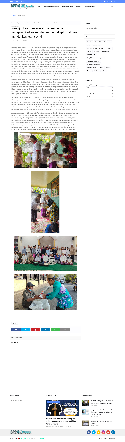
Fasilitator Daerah (92, 48)
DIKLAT (89, 45)
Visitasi (108, 67)
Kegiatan (19, 23)
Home (11, 1)
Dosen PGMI (96, 45)
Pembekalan (105, 51)
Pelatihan (96, 51)
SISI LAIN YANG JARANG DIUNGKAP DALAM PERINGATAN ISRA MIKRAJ (102, 402)
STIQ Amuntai (44, 439)
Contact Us (112, 438)
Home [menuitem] (39, 7)
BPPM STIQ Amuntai (53, 426)
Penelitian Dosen (91, 54)
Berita (109, 42)
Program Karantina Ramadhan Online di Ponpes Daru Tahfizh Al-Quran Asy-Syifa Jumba (103, 412)
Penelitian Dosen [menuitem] (67, 7)
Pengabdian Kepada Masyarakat (95, 58)
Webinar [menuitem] (78, 7)
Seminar (101, 67)
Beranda (13, 23)
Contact (22, 1)
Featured (101, 48)
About (16, 1)
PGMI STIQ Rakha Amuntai (94, 64)
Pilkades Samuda (91, 67)
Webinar (89, 71)
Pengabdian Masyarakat (93, 61)
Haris (14, 41)
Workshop (97, 71)
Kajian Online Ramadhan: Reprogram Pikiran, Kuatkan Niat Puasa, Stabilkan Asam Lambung (61, 421)
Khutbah (89, 51)
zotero (104, 71)
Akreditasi (89, 42)
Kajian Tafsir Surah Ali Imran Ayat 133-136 (101, 422)
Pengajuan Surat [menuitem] (89, 7)
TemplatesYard (25, 439)
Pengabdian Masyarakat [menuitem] (51, 7)
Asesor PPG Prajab (100, 42)
